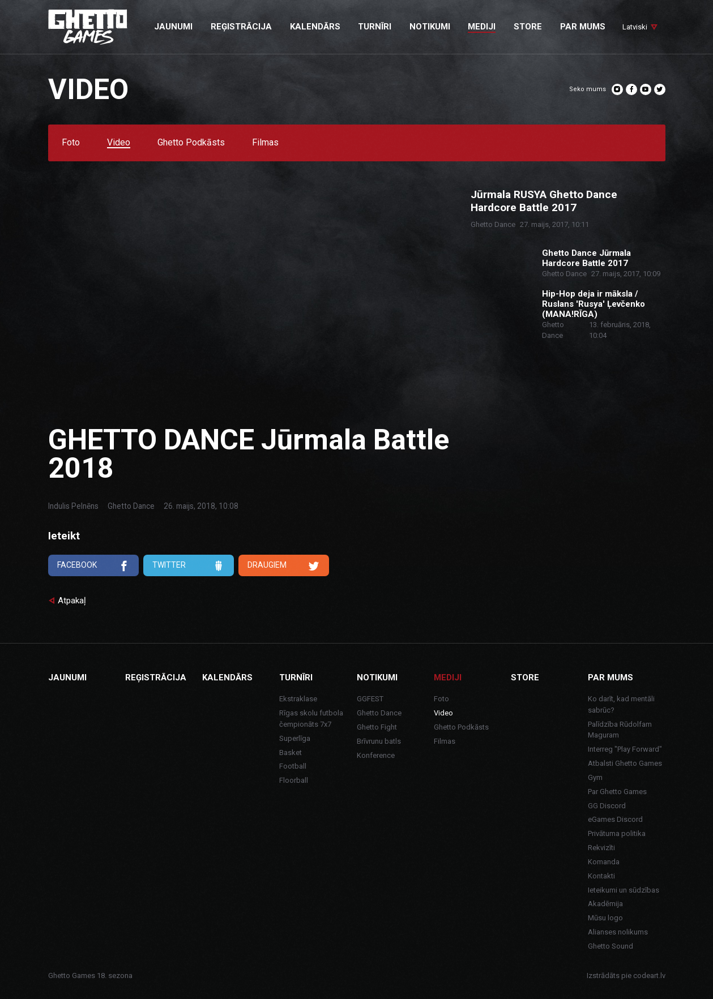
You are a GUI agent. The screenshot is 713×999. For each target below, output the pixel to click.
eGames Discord (615, 819)
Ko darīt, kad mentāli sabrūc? (621, 704)
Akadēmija (605, 903)
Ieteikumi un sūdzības (623, 890)
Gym (595, 777)
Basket (290, 752)
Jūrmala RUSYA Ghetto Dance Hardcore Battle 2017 (544, 201)
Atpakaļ (72, 600)
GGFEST (370, 698)
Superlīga (294, 738)
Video (118, 143)
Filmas (265, 143)
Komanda (604, 861)
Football (292, 766)
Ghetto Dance (131, 506)
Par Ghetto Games (617, 791)
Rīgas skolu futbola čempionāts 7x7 (311, 718)
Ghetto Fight (377, 727)
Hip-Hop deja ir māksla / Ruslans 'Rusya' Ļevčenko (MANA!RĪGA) (593, 304)
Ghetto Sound (610, 946)
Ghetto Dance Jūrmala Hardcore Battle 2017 (586, 258)
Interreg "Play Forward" (625, 749)
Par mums (610, 677)
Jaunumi (67, 677)
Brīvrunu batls (379, 741)
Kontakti (601, 876)
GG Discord (607, 805)
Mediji (448, 677)
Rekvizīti (601, 847)
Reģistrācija (155, 677)
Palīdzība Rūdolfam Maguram (620, 730)
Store (525, 677)
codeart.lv (649, 975)
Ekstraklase (298, 698)
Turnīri (296, 677)
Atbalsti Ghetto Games (625, 763)
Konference (376, 755)
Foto (71, 143)
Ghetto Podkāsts (191, 143)
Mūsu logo (605, 918)
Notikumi (377, 677)
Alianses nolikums (618, 932)
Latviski (634, 27)
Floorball (293, 780)
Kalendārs (227, 677)
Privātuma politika (617, 833)
